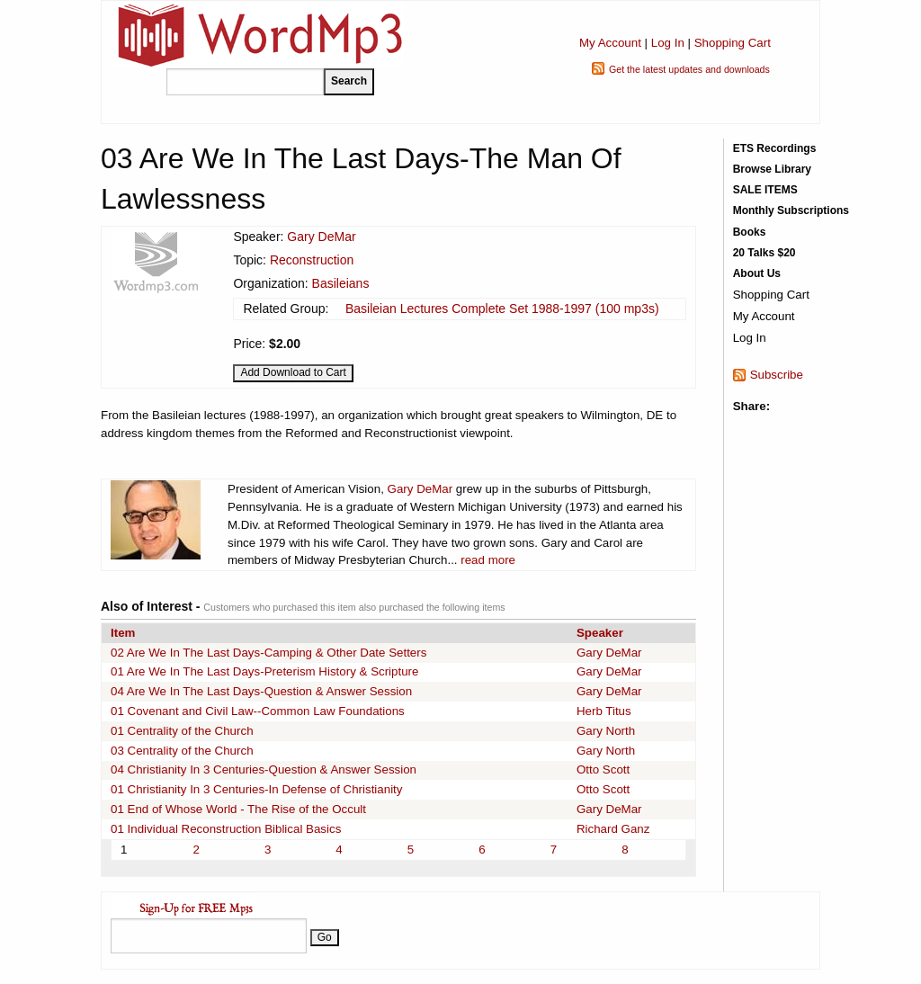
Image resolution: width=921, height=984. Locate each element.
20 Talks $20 (764, 252)
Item (123, 633)
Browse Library (772, 169)
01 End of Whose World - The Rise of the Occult (238, 809)
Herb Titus (604, 711)
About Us (757, 273)
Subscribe (776, 374)
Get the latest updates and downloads (689, 69)
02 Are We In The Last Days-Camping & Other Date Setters (268, 652)
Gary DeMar (321, 236)
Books (749, 232)
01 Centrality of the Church (182, 731)
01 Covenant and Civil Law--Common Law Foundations (258, 711)
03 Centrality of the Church (182, 750)
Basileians (341, 283)
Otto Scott (603, 769)
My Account (610, 42)
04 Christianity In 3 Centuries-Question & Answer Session (263, 769)
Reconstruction (311, 260)
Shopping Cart (732, 42)
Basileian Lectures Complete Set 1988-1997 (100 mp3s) (502, 308)
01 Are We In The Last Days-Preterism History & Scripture (264, 671)
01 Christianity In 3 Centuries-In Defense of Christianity (256, 789)
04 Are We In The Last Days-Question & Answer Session (261, 691)
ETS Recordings (775, 148)
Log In (667, 42)
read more (487, 560)
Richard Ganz (613, 829)
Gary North (606, 731)
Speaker (600, 633)
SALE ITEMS (765, 189)
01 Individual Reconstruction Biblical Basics (226, 829)
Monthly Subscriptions (791, 210)
